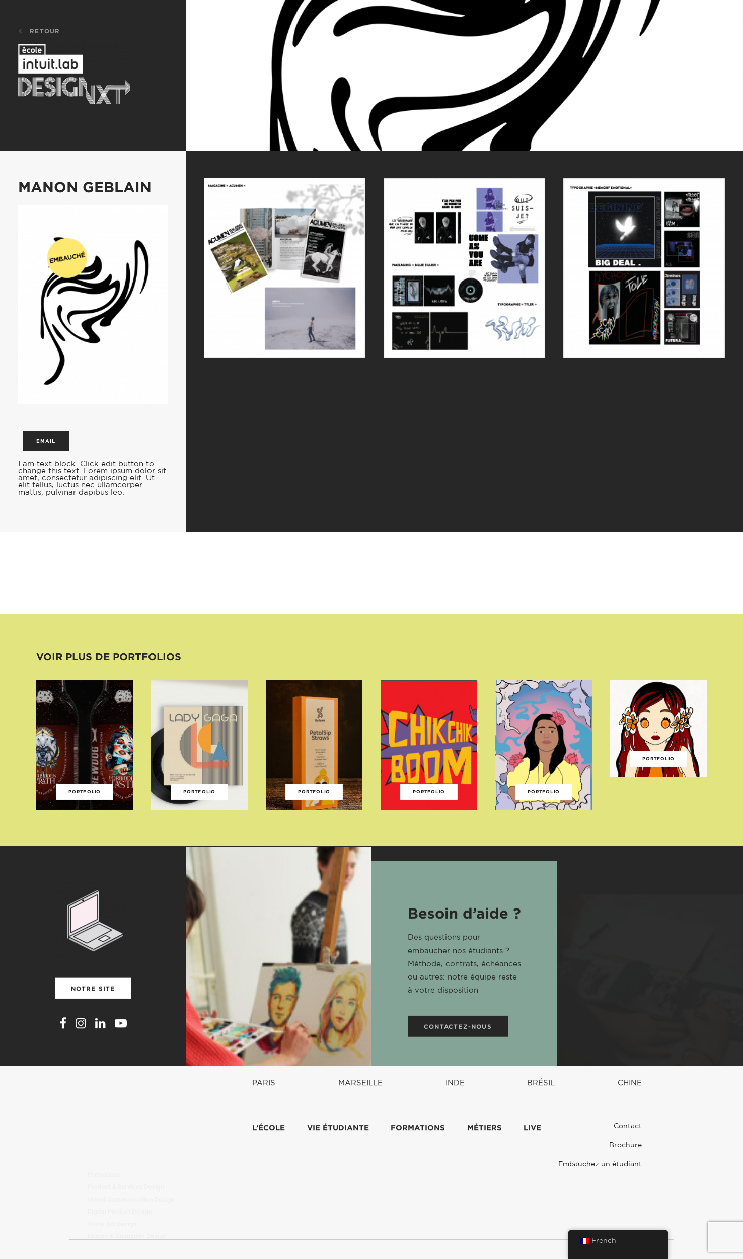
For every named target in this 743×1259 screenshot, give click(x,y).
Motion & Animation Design (127, 1209)
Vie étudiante (338, 1162)
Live (532, 1162)
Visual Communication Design (131, 1172)
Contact (628, 1126)
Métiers (484, 1162)
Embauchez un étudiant (600, 1164)
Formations (104, 1147)
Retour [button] (39, 31)
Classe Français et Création (127, 1221)
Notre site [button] (93, 1009)
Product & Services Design (126, 1160)
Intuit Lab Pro (107, 1234)
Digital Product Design (120, 1184)
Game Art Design (112, 1197)
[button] (62, 1047)
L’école (268, 1162)
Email (45, 441)
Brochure (625, 1145)
